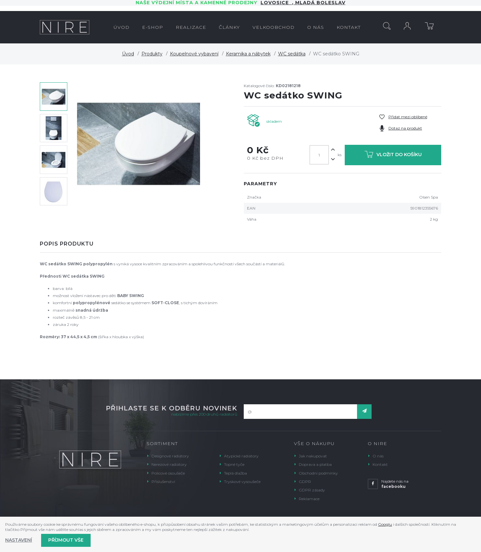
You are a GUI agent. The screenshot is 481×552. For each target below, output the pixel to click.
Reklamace (309, 498)
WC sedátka (292, 54)
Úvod (128, 54)
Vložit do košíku (393, 155)
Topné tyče (234, 464)
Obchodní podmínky (318, 473)
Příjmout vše (66, 540)
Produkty (151, 54)
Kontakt (380, 464)
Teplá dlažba (235, 473)
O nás (378, 456)
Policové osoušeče (168, 473)
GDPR (305, 481)
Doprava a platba (315, 464)
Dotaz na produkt (405, 128)
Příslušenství (163, 481)
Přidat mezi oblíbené (407, 116)
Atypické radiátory (241, 456)
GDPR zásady (312, 490)
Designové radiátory (170, 456)
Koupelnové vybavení (194, 54)
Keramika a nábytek (248, 54)
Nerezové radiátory (169, 464)
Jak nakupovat (313, 456)
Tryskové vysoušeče (242, 481)
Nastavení (18, 540)
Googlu (385, 524)
